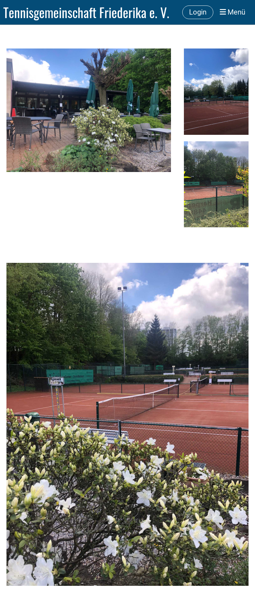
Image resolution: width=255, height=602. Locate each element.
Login (198, 12)
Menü (232, 12)
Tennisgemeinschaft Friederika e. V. (86, 12)
